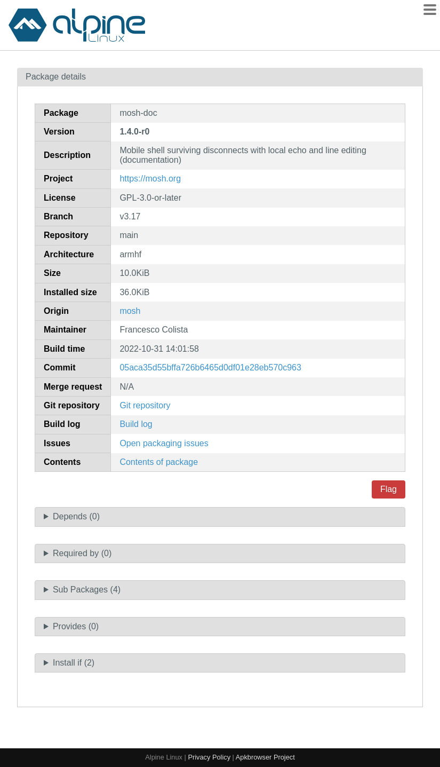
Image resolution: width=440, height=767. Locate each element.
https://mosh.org (150, 178)
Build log (135, 424)
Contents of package (158, 461)
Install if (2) (73, 662)
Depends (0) (76, 516)
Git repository (144, 405)
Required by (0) (82, 553)
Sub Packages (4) (87, 589)
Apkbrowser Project (265, 757)
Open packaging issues (163, 443)
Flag (388, 489)
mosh (129, 310)
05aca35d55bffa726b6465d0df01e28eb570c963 (210, 367)
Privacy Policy (209, 757)
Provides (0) (76, 626)
